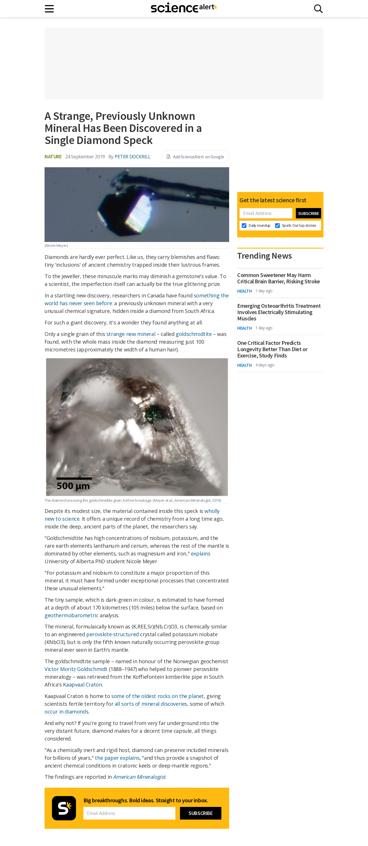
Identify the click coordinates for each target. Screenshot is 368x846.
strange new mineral (130, 333)
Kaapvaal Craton (82, 684)
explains (200, 553)
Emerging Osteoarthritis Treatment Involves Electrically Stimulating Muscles (279, 312)
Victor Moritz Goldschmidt (76, 669)
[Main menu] (50, 9)
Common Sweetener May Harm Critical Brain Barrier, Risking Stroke (278, 278)
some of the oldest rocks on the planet (157, 696)
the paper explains (117, 757)
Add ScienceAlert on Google (195, 156)
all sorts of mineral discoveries (151, 703)
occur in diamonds (66, 711)
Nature (53, 156)
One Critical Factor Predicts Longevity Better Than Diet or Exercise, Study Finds (272, 349)
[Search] (318, 9)
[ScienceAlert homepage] (184, 8)
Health (244, 291)
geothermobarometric (71, 615)
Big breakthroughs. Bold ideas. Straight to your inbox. (145, 800)
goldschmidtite (194, 333)
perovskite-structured (112, 634)
